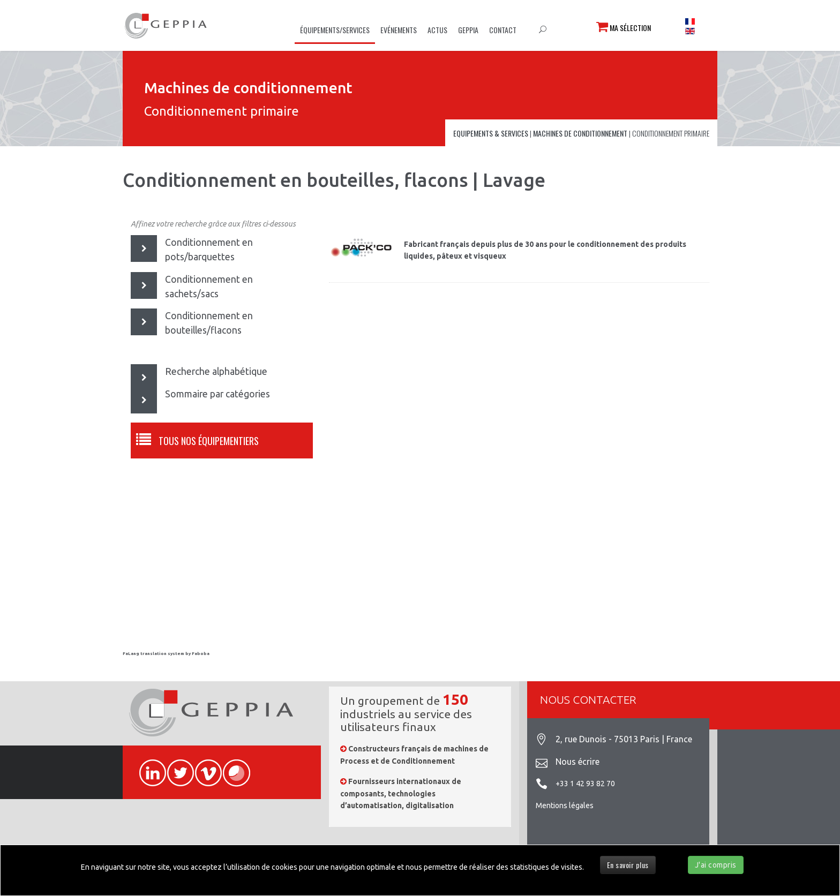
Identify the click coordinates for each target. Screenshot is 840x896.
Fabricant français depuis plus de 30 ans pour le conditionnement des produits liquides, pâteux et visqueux (545, 250)
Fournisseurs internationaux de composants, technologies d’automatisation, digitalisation (400, 793)
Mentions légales (565, 805)
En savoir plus (628, 864)
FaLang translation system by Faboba (166, 653)
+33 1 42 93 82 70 (585, 783)
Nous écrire (577, 761)
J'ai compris (716, 865)
